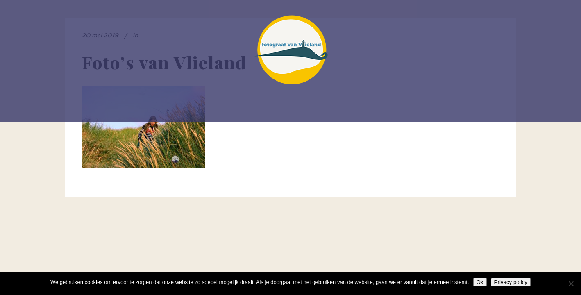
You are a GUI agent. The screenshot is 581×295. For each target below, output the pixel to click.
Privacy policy (510, 282)
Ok (480, 282)
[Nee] (571, 283)
